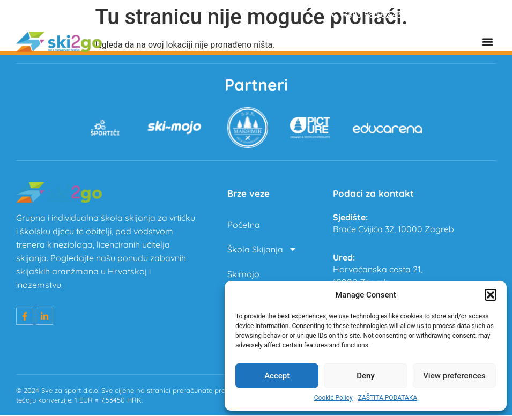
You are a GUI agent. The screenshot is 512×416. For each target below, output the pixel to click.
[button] (490, 294)
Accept (277, 376)
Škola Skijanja (262, 249)
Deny (366, 376)
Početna (243, 225)
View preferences (454, 376)
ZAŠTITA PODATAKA (388, 398)
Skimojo (243, 274)
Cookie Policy (333, 398)
